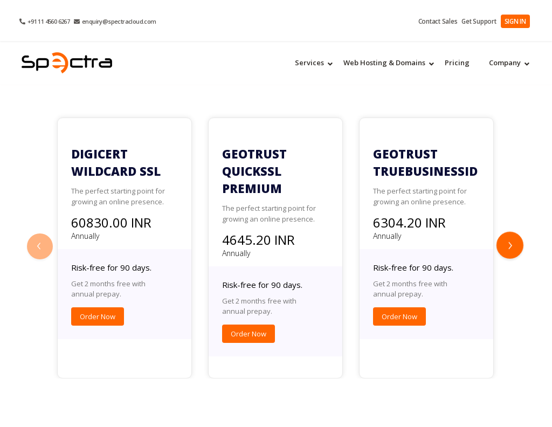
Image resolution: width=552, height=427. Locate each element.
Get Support (483, 21)
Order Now (97, 316)
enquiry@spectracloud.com (115, 21)
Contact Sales (444, 21)
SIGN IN (516, 21)
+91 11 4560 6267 (44, 21)
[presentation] (41, 247)
